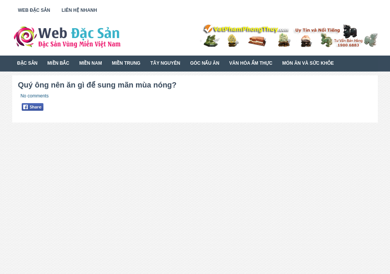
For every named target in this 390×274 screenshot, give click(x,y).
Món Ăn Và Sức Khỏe (308, 63)
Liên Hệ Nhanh (79, 10)
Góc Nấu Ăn (204, 63)
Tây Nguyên (165, 63)
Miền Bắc (58, 63)
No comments (35, 96)
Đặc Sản (27, 63)
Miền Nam (90, 63)
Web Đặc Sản (34, 10)
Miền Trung (126, 63)
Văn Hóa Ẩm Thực (250, 63)
